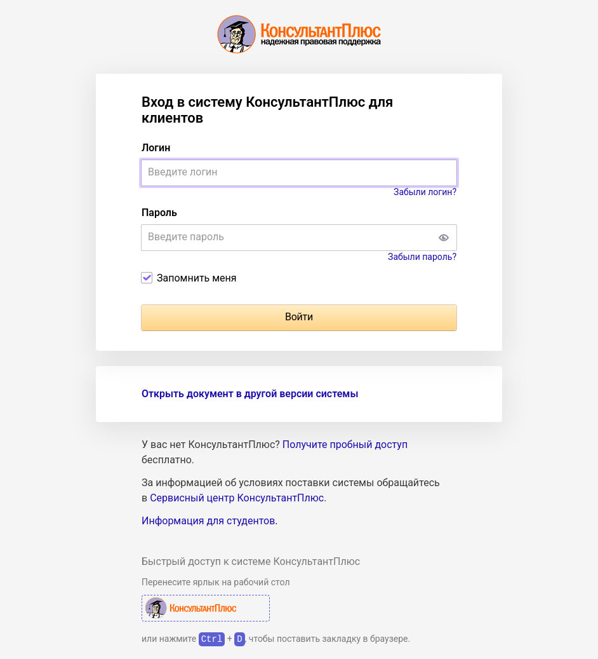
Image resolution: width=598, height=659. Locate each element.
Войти (299, 317)
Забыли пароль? (422, 257)
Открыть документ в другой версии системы (250, 394)
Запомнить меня (197, 278)
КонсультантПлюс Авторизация (206, 608)
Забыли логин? (425, 192)
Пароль (159, 213)
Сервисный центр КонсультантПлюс (237, 498)
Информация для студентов (208, 521)
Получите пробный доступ (345, 444)
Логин (156, 148)
